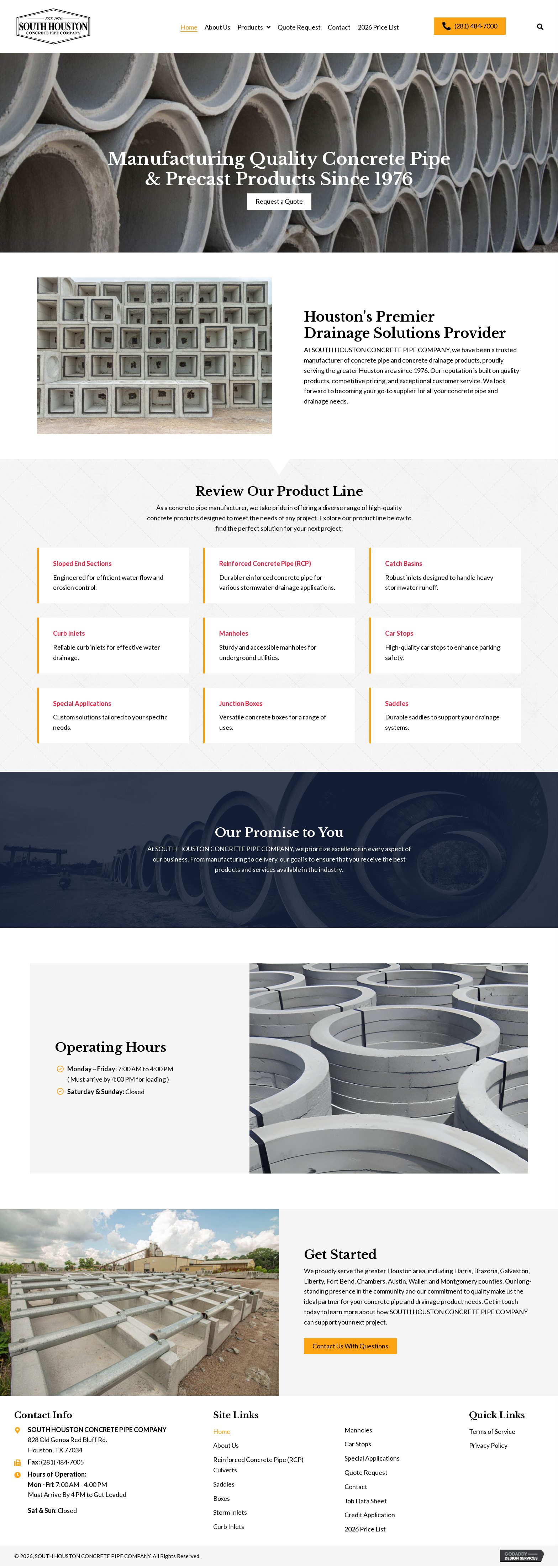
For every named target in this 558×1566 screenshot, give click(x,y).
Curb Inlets (228, 1526)
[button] (279, 201)
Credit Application (369, 1515)
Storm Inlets (230, 1512)
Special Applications (372, 1458)
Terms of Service (492, 1431)
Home (221, 1431)
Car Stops (357, 1444)
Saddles (224, 1484)
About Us (226, 1445)
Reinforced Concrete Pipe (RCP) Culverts (258, 1465)
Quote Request (366, 1472)
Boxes (221, 1498)
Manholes (358, 1430)
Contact (355, 1486)
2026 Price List (365, 1529)
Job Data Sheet (365, 1501)
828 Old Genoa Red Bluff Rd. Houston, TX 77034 (67, 1445)
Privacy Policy (488, 1445)
